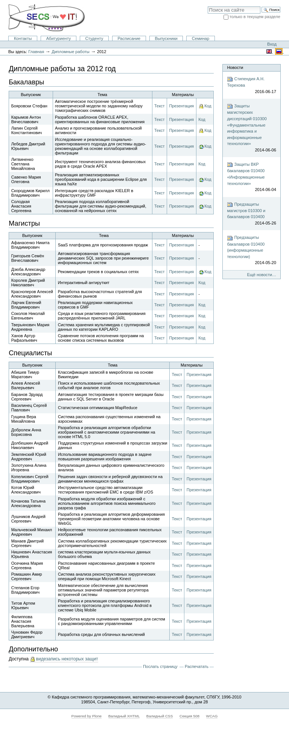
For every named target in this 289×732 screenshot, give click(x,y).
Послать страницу (160, 666)
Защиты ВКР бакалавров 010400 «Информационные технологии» (251, 177)
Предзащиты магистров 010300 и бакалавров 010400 (251, 214)
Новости (235, 67)
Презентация (181, 106)
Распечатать (196, 666)
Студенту (94, 38)
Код (207, 106)
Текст (159, 106)
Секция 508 (189, 716)
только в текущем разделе (255, 16)
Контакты (23, 38)
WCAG (212, 716)
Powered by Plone (86, 716)
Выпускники (166, 38)
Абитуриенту (58, 38)
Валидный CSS (159, 716)
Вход (272, 44)
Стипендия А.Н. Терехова (251, 85)
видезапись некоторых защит (67, 659)
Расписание (128, 38)
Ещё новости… (261, 274)
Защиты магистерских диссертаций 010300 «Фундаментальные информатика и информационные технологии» (251, 128)
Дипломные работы (71, 51)
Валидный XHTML (124, 716)
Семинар (200, 38)
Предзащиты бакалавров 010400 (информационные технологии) (251, 250)
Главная (36, 51)
